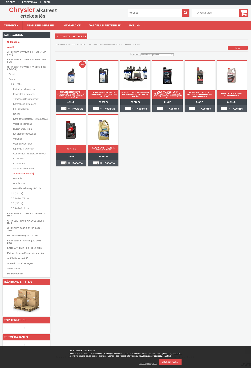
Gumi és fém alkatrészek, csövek (29, 153)
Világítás (17, 138)
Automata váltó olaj (23, 173)
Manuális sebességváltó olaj (27, 188)
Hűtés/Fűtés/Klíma (22, 129)
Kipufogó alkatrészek (23, 148)
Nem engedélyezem (148, 364)
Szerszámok (13, 268)
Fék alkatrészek (21, 109)
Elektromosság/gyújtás (24, 133)
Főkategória (60, 44)
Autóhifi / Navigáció (17, 258)
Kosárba (78, 108)
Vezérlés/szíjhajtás (22, 124)
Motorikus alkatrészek (24, 89)
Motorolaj (18, 178)
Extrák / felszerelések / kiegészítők (25, 253)
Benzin (110, 44)
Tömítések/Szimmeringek (26, 99)
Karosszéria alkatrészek (25, 104)
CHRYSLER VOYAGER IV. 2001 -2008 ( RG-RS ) (86, 44)
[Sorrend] (157, 54)
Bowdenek (18, 158)
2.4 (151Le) (118, 44)
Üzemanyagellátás (22, 143)
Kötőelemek (19, 163)
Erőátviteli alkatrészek (24, 94)
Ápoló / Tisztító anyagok (20, 263)
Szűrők (16, 114)
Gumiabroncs (20, 183)
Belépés (10, 2)
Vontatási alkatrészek (23, 168)
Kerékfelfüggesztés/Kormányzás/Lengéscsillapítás (30, 119)
